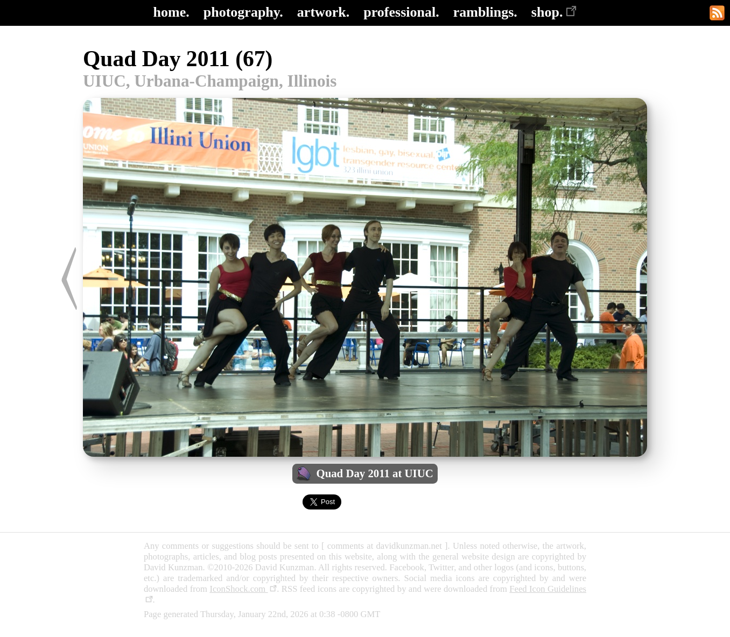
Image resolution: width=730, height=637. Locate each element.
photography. (243, 12)
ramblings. (485, 12)
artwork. (323, 12)
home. (171, 12)
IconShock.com (243, 589)
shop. (554, 12)
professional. (401, 12)
